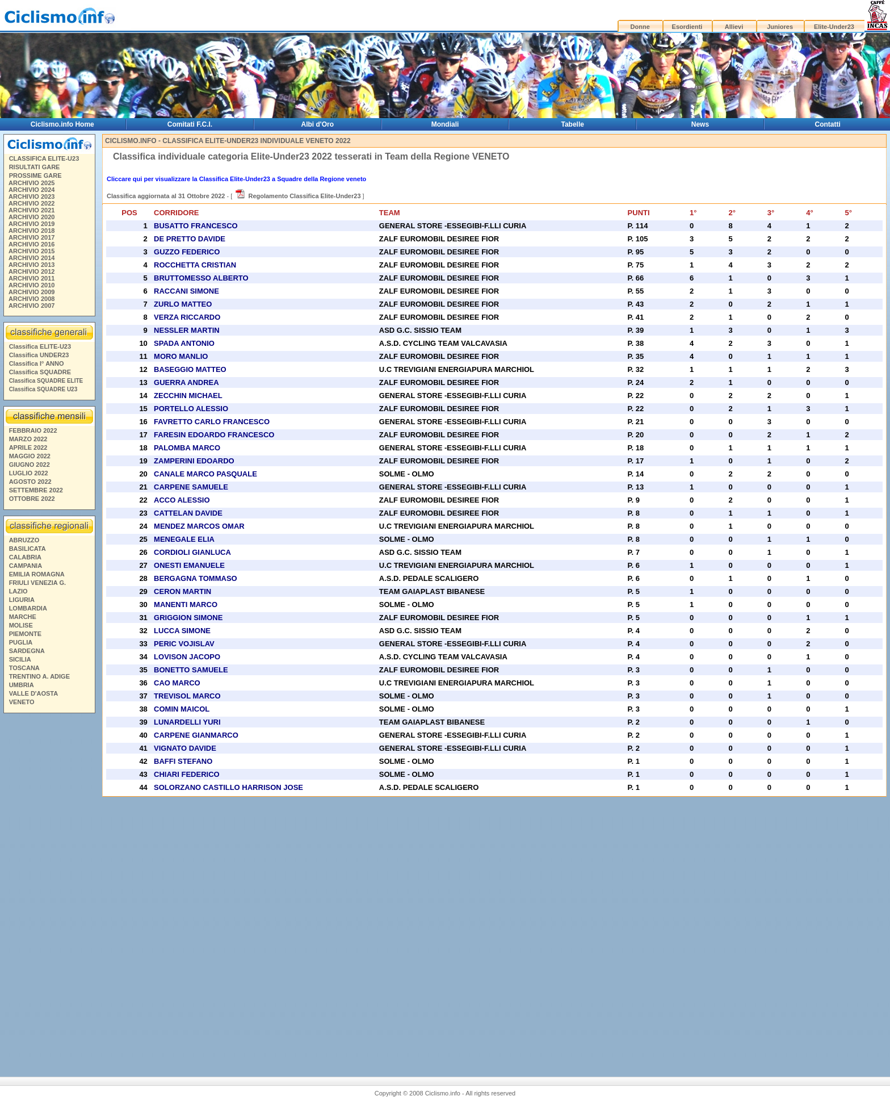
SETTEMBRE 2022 (36, 490)
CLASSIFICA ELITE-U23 (44, 158)
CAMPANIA (25, 565)
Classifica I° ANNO (36, 363)
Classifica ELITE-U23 (40, 346)
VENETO (22, 702)
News (700, 124)
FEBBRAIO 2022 (33, 430)
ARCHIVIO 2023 (31, 196)
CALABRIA (25, 557)
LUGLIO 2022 (28, 473)
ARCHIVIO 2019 (31, 223)
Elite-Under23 (834, 26)
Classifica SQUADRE (40, 372)
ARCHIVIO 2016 (31, 244)
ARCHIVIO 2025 (31, 182)
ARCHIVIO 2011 (31, 278)
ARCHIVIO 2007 (31, 305)
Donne (640, 26)
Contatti (828, 124)
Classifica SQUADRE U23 (43, 389)
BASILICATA (27, 548)
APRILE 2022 (28, 447)
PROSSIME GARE (35, 175)
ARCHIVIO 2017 (31, 237)
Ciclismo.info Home (62, 124)
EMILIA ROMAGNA (37, 574)
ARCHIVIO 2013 (31, 264)
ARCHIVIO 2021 (31, 210)
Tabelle (572, 124)
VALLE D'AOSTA (33, 693)
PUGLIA (21, 642)
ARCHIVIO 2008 (31, 298)
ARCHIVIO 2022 (31, 203)
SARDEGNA (27, 650)
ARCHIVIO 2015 (31, 251)
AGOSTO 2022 (30, 481)
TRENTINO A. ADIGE (39, 676)
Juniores (780, 26)
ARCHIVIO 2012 (31, 271)
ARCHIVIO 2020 (31, 217)
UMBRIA (21, 684)
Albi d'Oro (317, 124)
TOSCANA (24, 667)
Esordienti (687, 26)
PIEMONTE (25, 633)
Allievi (734, 26)
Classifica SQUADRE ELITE (46, 381)
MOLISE (21, 625)
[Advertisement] (48, 890)
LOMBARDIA (28, 608)
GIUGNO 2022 (29, 464)
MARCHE (22, 616)
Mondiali (445, 124)
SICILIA (20, 659)
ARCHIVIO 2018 (31, 230)
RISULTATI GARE (34, 167)
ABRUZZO (24, 540)
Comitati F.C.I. (189, 124)
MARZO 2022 (28, 439)
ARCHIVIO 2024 (31, 189)
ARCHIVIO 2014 (31, 257)
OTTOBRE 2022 (32, 498)
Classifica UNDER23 (39, 355)
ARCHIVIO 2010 (31, 285)
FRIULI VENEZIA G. (37, 582)
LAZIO (18, 591)
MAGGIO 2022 (30, 456)
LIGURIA (22, 599)
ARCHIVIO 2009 (31, 291)
